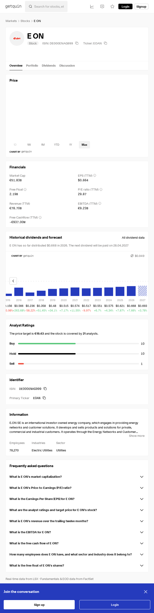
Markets (11, 21)
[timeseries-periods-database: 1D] (15, 144)
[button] (77, 476)
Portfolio (32, 65)
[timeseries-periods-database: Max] (84, 144)
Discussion (67, 65)
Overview (15, 65)
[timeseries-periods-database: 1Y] (70, 144)
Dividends (49, 65)
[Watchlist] (112, 6)
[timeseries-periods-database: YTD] (56, 144)
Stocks (25, 21)
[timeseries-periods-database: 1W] (28, 144)
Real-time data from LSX (22, 579)
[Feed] (102, 6)
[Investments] (92, 6)
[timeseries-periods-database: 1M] (42, 144)
